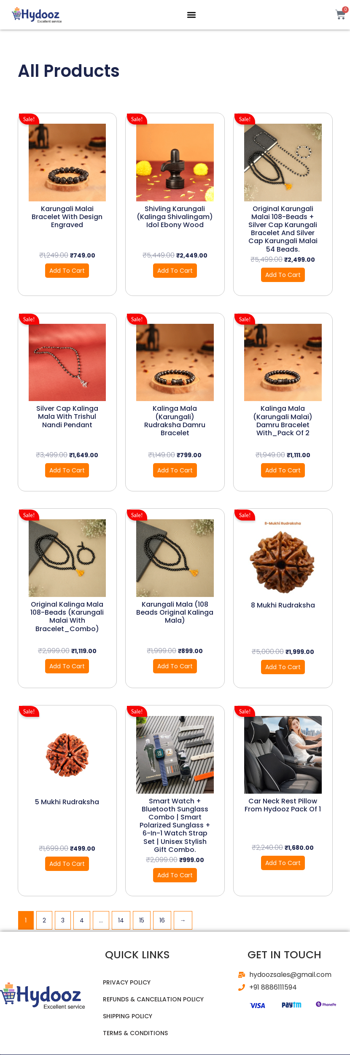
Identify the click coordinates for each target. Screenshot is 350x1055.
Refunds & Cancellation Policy (153, 999)
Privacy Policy (127, 982)
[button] (191, 15)
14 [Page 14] (121, 920)
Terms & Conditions (135, 1033)
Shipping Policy (127, 1016)
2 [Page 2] (44, 920)
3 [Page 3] (63, 920)
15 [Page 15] (141, 920)
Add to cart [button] (67, 270)
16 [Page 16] (162, 920)
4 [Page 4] (82, 920)
